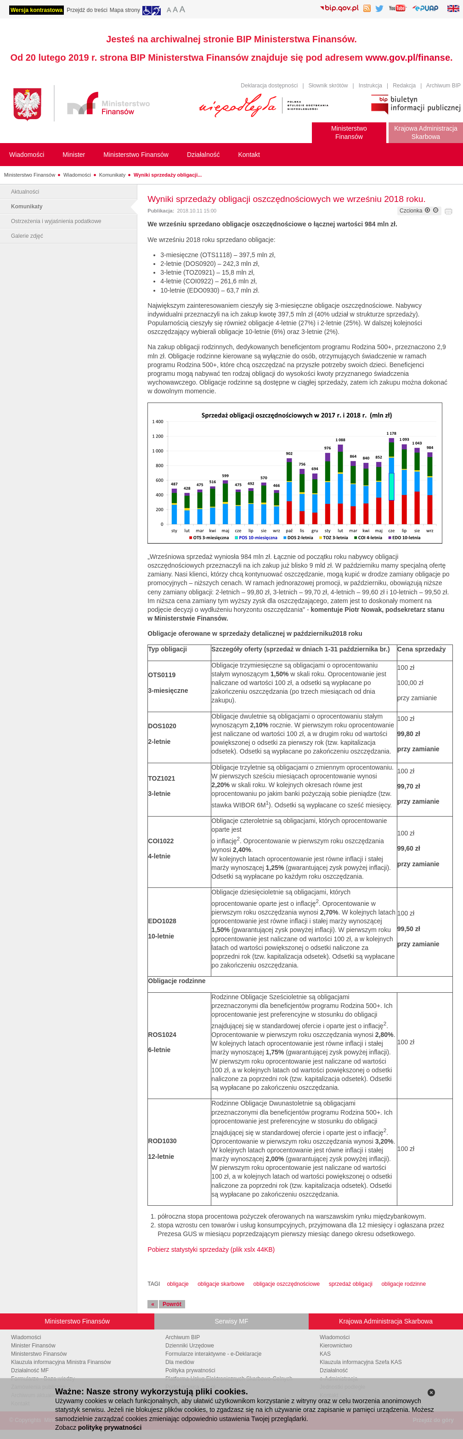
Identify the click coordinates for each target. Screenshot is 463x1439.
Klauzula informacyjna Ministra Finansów (61, 1362)
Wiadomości (77, 175)
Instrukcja (370, 85)
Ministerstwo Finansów (29, 175)
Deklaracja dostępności (269, 85)
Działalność (334, 1370)
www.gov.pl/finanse (408, 57)
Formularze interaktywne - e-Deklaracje (213, 1354)
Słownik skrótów (328, 85)
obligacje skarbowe (221, 1284)
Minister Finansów (33, 1345)
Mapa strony (125, 10)
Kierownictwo (336, 1345)
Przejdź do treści (87, 10)
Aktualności (25, 192)
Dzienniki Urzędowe (189, 1345)
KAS (325, 1354)
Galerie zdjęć (27, 236)
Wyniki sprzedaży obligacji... (168, 175)
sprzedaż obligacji (351, 1284)
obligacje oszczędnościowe (287, 1284)
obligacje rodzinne (403, 1284)
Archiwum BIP (443, 85)
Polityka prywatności (190, 1370)
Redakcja (404, 85)
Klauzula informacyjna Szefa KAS (361, 1362)
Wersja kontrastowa (36, 10)
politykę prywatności (109, 1427)
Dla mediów (179, 1362)
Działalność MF (30, 1370)
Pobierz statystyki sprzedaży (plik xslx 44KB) (211, 1249)
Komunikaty (112, 175)
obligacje (177, 1284)
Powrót (172, 1304)
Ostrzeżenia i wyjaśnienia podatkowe (56, 221)
